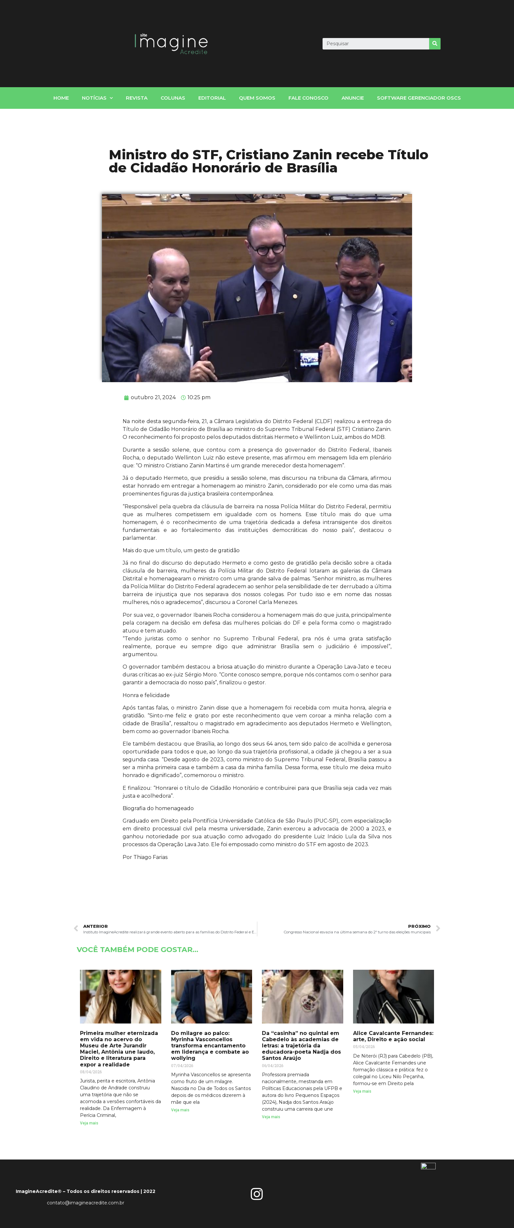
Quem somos (257, 98)
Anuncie (353, 98)
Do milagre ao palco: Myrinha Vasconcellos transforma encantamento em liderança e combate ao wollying (210, 1046)
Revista (137, 98)
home (61, 98)
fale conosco (308, 98)
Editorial (212, 98)
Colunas (173, 98)
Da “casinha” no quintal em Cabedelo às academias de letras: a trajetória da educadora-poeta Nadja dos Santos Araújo (301, 1046)
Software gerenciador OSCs (419, 98)
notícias (97, 98)
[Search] (435, 43)
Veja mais (89, 1123)
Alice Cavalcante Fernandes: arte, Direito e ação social (393, 1036)
